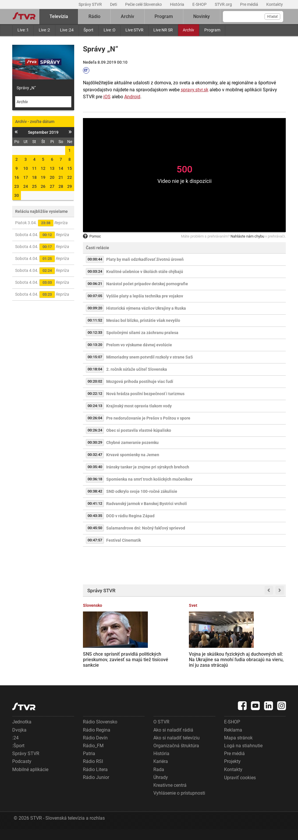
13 (52, 168)
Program (212, 30)
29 (69, 186)
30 (16, 195)
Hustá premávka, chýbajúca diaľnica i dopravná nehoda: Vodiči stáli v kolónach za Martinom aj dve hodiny (262, 658)
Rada (158, 780)
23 (16, 186)
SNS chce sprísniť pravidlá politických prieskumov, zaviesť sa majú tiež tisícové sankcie (104, 654)
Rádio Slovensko (100, 732)
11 (34, 168)
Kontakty (274, 4)
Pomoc (92, 236)
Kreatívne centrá (170, 796)
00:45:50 (95, 528)
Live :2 (44, 30)
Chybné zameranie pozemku (132, 442)
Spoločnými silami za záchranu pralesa (142, 332)
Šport (88, 30)
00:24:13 (95, 406)
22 (69, 177)
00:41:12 (95, 503)
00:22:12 (95, 393)
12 (43, 168)
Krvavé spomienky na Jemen (132, 454)
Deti (114, 4)
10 (25, 168)
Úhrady (160, 788)
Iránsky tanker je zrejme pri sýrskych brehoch (147, 467)
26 (43, 186)
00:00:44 (95, 259)
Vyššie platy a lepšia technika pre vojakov (144, 296)
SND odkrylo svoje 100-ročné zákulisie (141, 491)
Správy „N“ (26, 87)
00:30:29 (95, 442)
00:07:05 (95, 296)
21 (60, 177)
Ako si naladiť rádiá (173, 740)
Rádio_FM (93, 756)
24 (25, 186)
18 (34, 177)
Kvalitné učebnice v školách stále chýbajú (144, 271)
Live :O (110, 30)
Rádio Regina (96, 740)
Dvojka (19, 740)
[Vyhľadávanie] (253, 16)
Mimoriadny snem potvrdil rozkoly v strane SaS (149, 357)
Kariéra (160, 772)
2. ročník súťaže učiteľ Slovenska (136, 369)
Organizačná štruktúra (176, 756)
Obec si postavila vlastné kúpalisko (138, 430)
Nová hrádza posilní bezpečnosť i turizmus (145, 393)
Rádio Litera (95, 780)
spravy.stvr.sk (194, 89)
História (177, 4)
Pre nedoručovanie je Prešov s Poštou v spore (148, 418)
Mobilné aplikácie (30, 780)
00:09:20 (95, 308)
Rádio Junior (96, 788)
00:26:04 (95, 418)
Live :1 (23, 30)
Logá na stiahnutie (243, 756)
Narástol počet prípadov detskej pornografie (147, 283)
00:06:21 (95, 283)
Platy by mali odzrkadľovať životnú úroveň (145, 259)
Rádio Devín (95, 748)
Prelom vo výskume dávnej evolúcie (139, 345)
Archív (188, 30)
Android (132, 96)
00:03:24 (95, 271)
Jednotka (21, 732)
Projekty (232, 772)
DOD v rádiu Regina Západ (130, 515)
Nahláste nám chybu (247, 236)
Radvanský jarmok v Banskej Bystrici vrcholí (146, 503)
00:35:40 (95, 467)
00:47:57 (95, 540)
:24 (15, 748)
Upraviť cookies (240, 788)
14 (60, 168)
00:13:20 (95, 345)
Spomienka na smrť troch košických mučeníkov (149, 479)
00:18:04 (95, 369)
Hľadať (272, 17)
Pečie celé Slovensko (144, 4)
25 (34, 186)
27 (52, 186)
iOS (107, 96)
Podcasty (21, 772)
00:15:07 (95, 357)
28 (60, 186)
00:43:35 (95, 515)
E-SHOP (199, 4)
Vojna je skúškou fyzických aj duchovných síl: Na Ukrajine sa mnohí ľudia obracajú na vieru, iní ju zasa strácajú (155, 658)
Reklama (233, 740)
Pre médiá (249, 4)
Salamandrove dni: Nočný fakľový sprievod (145, 528)
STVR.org (224, 4)
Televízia (58, 16)
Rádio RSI (93, 772)
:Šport (18, 756)
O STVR (161, 732)
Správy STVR (91, 4)
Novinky (201, 16)
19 (43, 177)
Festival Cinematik (123, 540)
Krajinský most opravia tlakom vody (139, 406)
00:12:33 (95, 332)
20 (52, 177)
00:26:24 (95, 430)
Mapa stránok (238, 748)
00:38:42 (95, 491)
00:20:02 (95, 381)
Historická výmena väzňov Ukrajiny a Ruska (146, 308)
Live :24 (67, 30)
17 (25, 177)
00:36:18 (95, 479)
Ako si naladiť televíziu (176, 748)
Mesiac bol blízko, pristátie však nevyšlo (143, 320)
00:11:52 (95, 320)
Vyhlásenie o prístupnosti (179, 804)
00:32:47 (95, 454)
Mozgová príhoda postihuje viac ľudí (139, 381)
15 (69, 168)
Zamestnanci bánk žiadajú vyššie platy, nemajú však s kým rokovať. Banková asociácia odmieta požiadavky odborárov (209, 659)
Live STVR (134, 30)
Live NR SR (163, 30)
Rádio (94, 16)
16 (16, 177)
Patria (89, 764)
